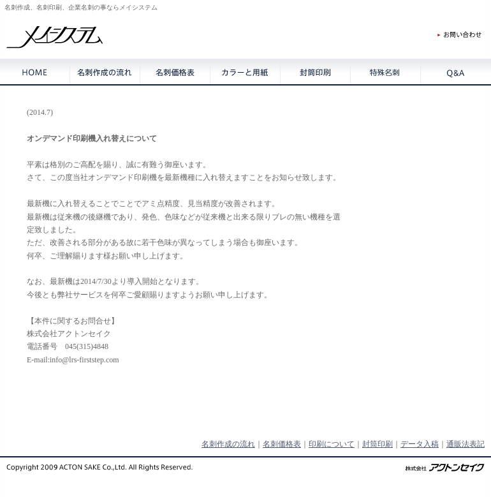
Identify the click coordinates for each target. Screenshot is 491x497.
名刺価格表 (282, 444)
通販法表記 (465, 444)
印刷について (332, 444)
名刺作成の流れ (228, 444)
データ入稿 (419, 444)
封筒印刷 (377, 444)
